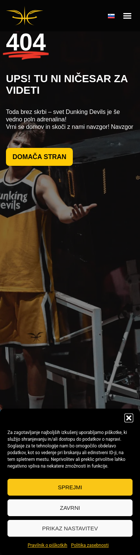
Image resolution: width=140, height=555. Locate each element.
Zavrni (70, 508)
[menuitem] (111, 15)
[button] (129, 418)
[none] (111, 15)
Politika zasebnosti (90, 545)
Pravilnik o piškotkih (47, 545)
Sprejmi (70, 487)
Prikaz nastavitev (70, 528)
